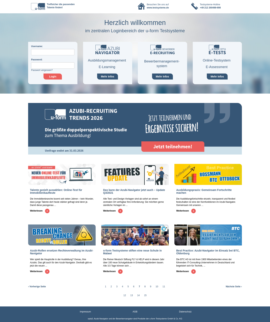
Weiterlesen (40, 210)
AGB (135, 311)
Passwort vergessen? (42, 70)
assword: (37, 59)
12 (124, 295)
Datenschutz (185, 311)
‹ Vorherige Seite (37, 286)
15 (145, 295)
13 (131, 295)
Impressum (85, 311)
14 (138, 295)
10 (157, 286)
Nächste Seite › (234, 286)
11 (164, 286)
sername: (37, 46)
